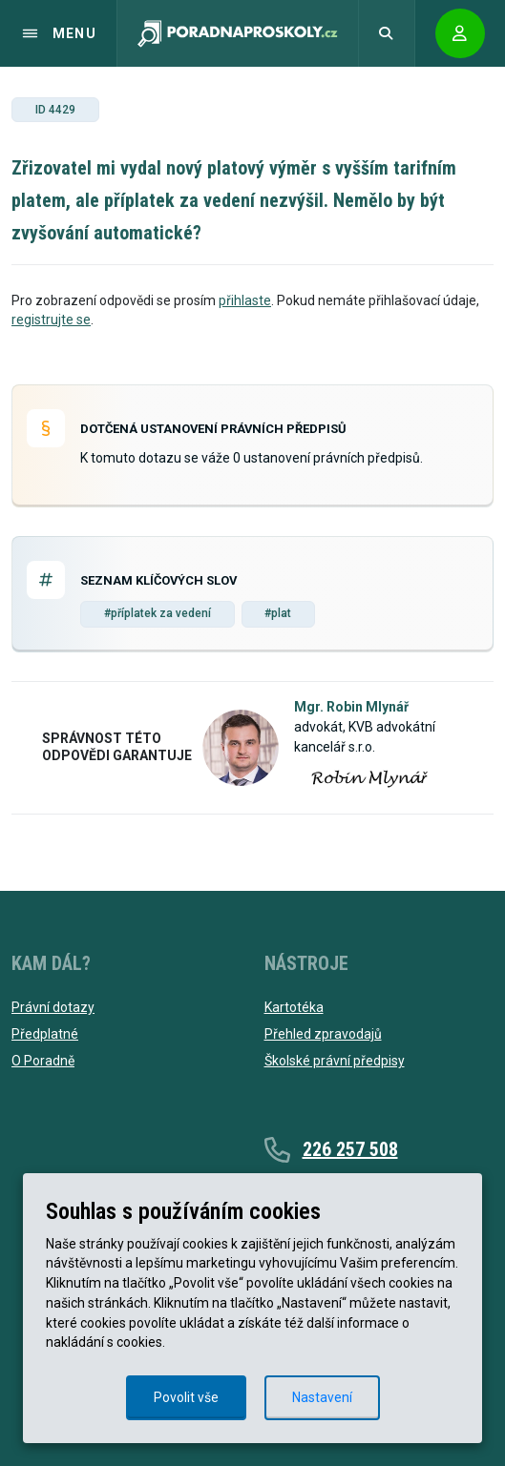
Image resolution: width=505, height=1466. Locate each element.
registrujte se (51, 319)
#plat (277, 613)
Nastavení (322, 1397)
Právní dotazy (53, 1007)
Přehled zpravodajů (323, 1034)
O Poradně (42, 1060)
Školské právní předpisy (334, 1060)
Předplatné (44, 1034)
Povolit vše (186, 1397)
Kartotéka (294, 1007)
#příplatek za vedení (157, 613)
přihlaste (245, 300)
